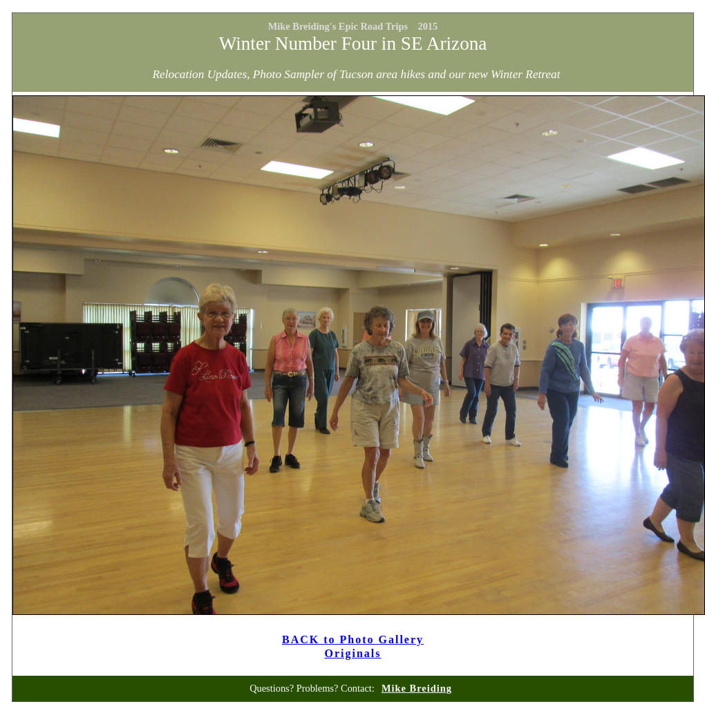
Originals (353, 653)
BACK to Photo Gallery (353, 639)
